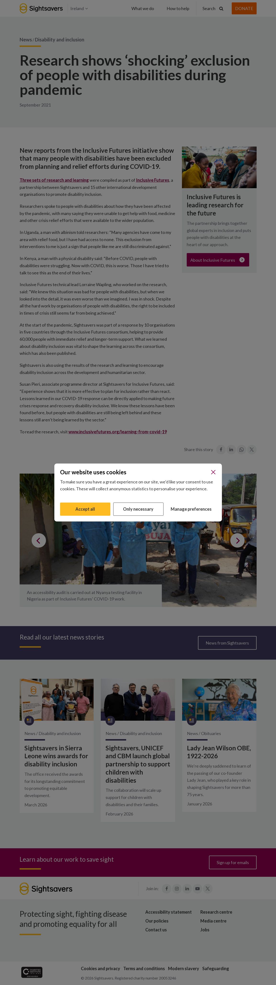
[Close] (213, 472)
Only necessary (138, 509)
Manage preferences (191, 509)
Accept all (85, 509)
